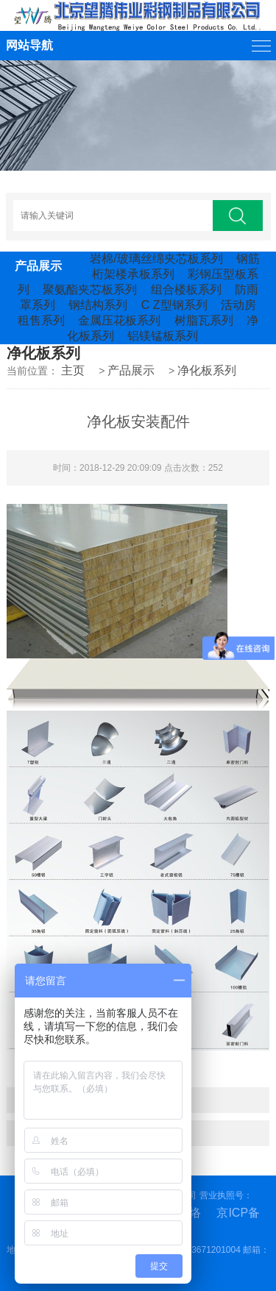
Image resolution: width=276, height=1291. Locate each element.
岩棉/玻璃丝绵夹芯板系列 (156, 258)
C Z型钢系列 (174, 305)
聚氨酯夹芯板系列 (90, 289)
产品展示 (131, 370)
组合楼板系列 (186, 289)
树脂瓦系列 (203, 320)
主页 (73, 370)
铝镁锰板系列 (162, 336)
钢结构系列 (97, 305)
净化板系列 (206, 370)
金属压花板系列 (119, 320)
